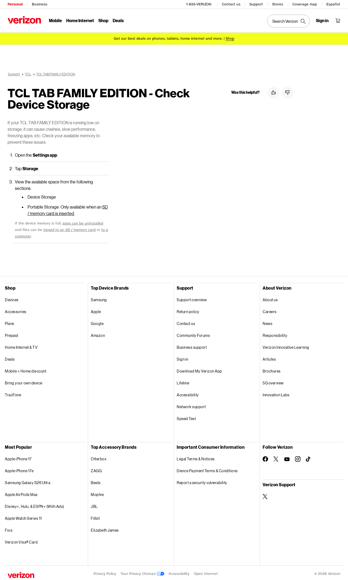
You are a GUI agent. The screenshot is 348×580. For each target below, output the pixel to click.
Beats (96, 480)
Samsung (99, 298)
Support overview (192, 298)
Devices (12, 298)
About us (270, 298)
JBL (94, 504)
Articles (269, 357)
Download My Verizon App (199, 369)
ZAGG (96, 469)
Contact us (231, 4)
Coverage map (304, 4)
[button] (273, 93)
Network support (191, 405)
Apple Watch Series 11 (23, 516)
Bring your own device (23, 381)
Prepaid (11, 333)
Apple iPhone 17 (18, 457)
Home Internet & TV (21, 345)
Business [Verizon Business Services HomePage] (39, 4)
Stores (277, 4)
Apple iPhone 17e (19, 469)
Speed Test (186, 416)
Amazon (98, 333)
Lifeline (183, 381)
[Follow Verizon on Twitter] (276, 457)
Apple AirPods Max (21, 492)
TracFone (13, 393)
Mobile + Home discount (25, 369)
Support (256, 4)
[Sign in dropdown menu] (322, 20)
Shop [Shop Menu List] (103, 20)
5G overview (273, 381)
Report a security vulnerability (202, 480)
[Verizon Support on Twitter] (265, 494)
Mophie (97, 492)
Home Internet (80, 20)
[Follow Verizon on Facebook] (265, 457)
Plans (9, 321)
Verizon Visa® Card (21, 540)
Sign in (182, 357)
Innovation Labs (276, 393)
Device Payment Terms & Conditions (207, 469)
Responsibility (275, 333)
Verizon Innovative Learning (286, 345)
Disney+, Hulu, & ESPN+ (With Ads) (34, 504)
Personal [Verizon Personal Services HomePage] (15, 4)
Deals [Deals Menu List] (118, 20)
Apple (96, 309)
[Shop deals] (230, 38)
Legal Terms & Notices (196, 457)
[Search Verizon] (288, 21)
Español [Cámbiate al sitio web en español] (333, 4)
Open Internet (206, 572)
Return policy (188, 309)
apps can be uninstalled (82, 221)
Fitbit (95, 516)
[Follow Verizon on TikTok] (308, 457)
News (267, 321)
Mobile (55, 20)
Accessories (15, 309)
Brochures (272, 369)
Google (97, 321)
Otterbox (98, 457)
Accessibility (188, 393)
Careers (270, 309)
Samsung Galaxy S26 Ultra (27, 480)
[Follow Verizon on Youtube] (287, 457)
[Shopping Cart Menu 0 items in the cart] (338, 20)
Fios (8, 528)
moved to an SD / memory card (69, 228)
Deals (10, 357)
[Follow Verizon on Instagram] (297, 457)
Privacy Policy (104, 572)
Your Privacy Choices (142, 572)
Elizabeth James (105, 528)
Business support (192, 345)
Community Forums (193, 333)
